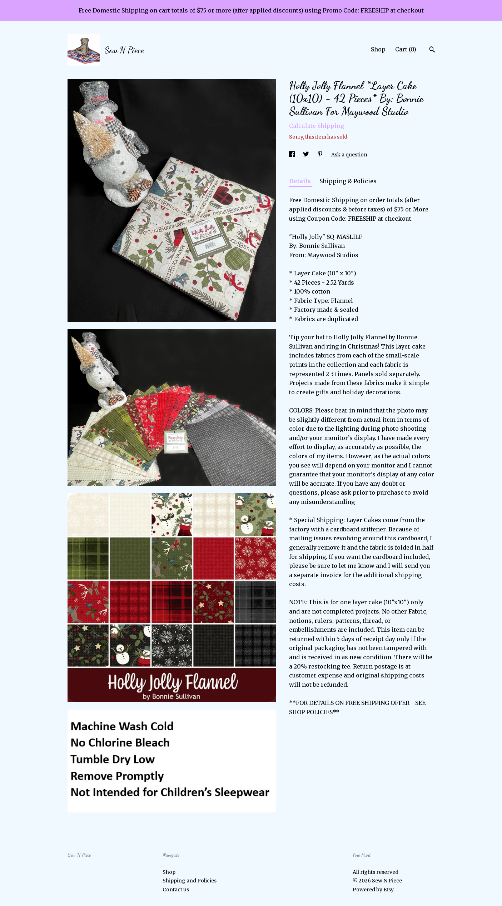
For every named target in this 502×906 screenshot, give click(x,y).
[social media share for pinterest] (320, 154)
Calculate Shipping (316, 125)
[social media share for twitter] (306, 154)
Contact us (176, 889)
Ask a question (349, 154)
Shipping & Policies (348, 181)
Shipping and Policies (190, 880)
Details (300, 181)
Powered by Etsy (373, 889)
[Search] (432, 50)
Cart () (405, 49)
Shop (378, 49)
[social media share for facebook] (292, 154)
